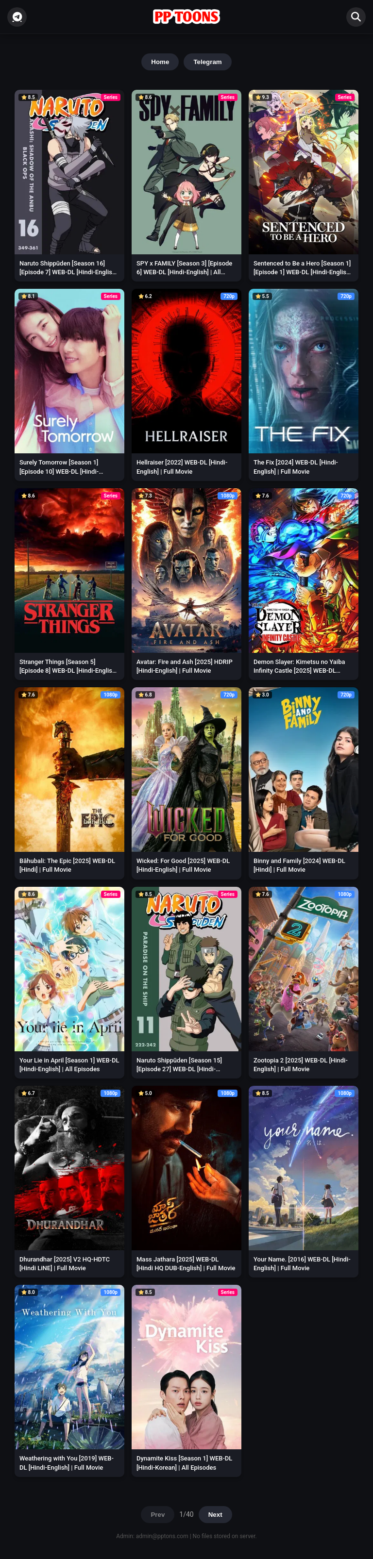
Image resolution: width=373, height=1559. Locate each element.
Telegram (207, 62)
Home (160, 62)
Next (215, 1514)
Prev (158, 1514)
